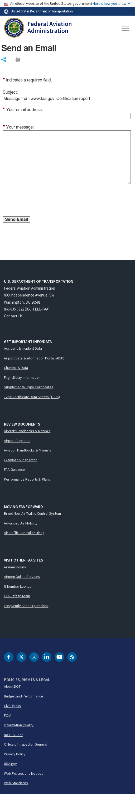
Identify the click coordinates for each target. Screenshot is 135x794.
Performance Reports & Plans (27, 479)
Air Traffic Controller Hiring (24, 532)
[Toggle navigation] (125, 28)
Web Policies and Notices (23, 773)
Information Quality (18, 725)
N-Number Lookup (18, 586)
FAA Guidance (14, 469)
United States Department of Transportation (42, 11)
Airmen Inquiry (15, 567)
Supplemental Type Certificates (28, 387)
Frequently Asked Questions (26, 605)
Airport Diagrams (17, 440)
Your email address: (23, 110)
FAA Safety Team (17, 596)
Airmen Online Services (22, 576)
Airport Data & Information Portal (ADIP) (34, 358)
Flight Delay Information (22, 377)
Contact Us (13, 315)
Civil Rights (12, 705)
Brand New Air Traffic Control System (32, 513)
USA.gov (10, 763)
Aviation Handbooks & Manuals (27, 450)
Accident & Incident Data (23, 348)
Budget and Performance (23, 696)
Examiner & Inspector (20, 460)
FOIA (7, 715)
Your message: (18, 127)
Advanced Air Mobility (20, 523)
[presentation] (43, 201)
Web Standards (16, 783)
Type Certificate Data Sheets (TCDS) (32, 396)
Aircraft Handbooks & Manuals (27, 430)
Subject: (10, 92)
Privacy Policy (15, 754)
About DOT (12, 686)
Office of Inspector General (25, 744)
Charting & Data (16, 367)
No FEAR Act (13, 734)
